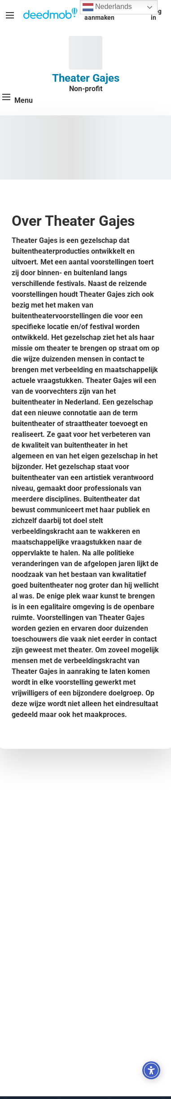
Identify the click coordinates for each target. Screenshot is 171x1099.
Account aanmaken (99, 14)
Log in (156, 14)
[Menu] (10, 15)
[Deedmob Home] (50, 14)
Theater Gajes (85, 78)
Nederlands (107, 7)
